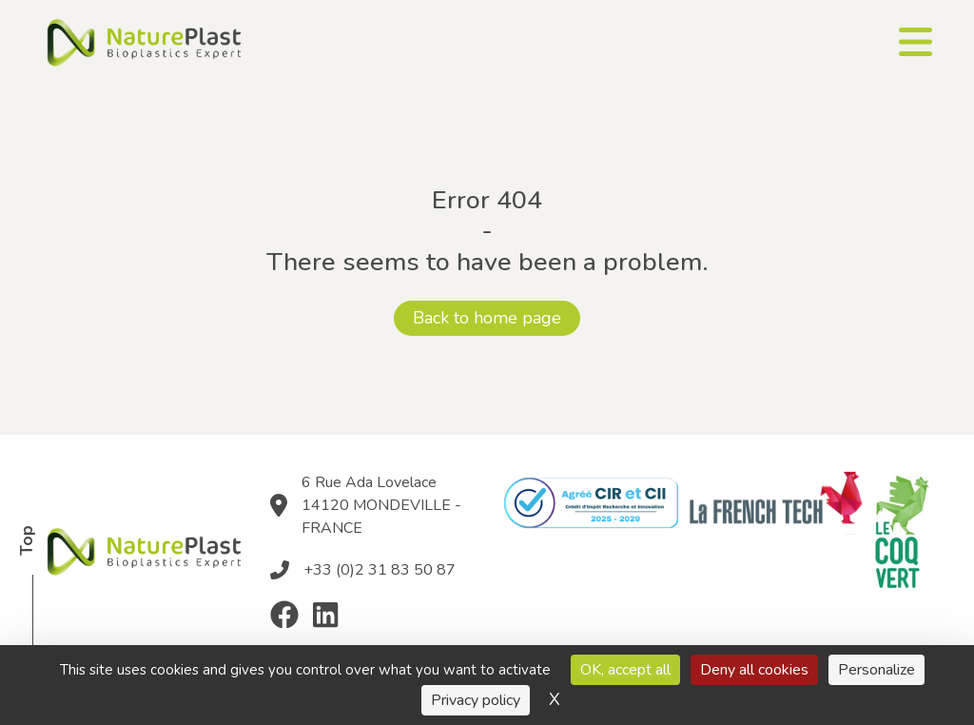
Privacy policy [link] (475, 700)
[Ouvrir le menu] (915, 42)
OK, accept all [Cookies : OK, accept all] (625, 669)
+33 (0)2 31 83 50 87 (379, 569)
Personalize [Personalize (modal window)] (876, 669)
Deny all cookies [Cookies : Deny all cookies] (754, 669)
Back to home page (487, 317)
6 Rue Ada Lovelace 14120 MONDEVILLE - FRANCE (381, 505)
